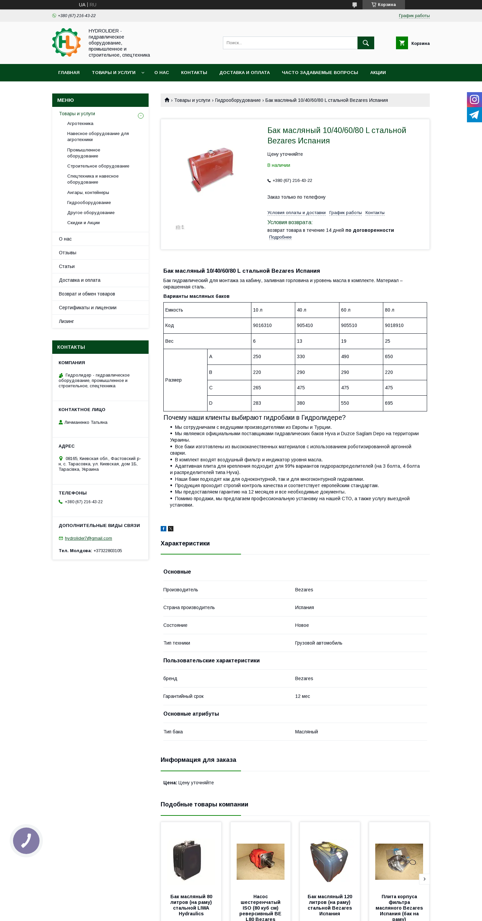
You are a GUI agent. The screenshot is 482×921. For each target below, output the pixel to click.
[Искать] (365, 43)
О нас (161, 72)
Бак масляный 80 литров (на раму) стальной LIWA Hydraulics (192, 905)
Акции (378, 72)
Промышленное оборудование (83, 152)
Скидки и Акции (83, 222)
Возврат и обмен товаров (87, 294)
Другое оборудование (90, 212)
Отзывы (67, 252)
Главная (69, 72)
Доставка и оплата (244, 72)
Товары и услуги (114, 72)
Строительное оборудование (98, 166)
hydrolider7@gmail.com (88, 538)
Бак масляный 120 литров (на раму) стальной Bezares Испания (330, 905)
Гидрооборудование (238, 100)
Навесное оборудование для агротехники (98, 136)
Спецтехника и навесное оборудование (92, 179)
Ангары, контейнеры (88, 192)
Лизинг (66, 321)
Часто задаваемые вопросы (320, 72)
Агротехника (80, 123)
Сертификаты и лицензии (87, 307)
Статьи (67, 266)
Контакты (194, 72)
